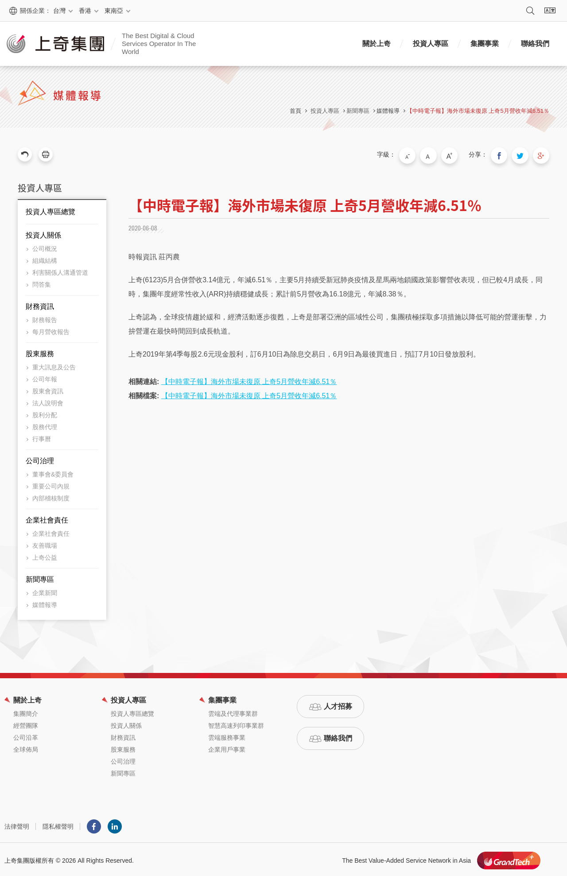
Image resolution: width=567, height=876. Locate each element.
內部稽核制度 (51, 495)
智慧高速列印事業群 (236, 723)
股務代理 (44, 424)
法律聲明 (16, 824)
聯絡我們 (535, 43)
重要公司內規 (51, 484)
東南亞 (114, 10)
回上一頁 (25, 154)
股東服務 (40, 351)
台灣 (59, 10)
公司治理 (40, 458)
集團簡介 (25, 711)
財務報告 (44, 317)
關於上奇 (376, 43)
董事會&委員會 (53, 472)
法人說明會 (47, 400)
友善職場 (44, 543)
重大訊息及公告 (54, 365)
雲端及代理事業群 (233, 711)
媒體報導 (388, 111)
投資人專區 (430, 43)
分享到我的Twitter (524, 154)
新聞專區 (40, 577)
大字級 (457, 154)
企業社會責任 (47, 518)
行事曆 (41, 436)
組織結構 (44, 258)
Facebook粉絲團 (94, 824)
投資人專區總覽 (50, 209)
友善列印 (46, 154)
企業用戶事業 (226, 747)
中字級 (439, 154)
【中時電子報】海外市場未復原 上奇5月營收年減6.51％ (478, 111)
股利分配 (44, 412)
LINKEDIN (115, 824)
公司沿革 (25, 735)
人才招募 (338, 704)
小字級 (420, 154)
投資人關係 (43, 233)
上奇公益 (44, 555)
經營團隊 (25, 723)
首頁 (295, 111)
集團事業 (484, 43)
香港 (85, 10)
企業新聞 (44, 590)
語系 (549, 10)
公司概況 (44, 246)
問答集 (41, 282)
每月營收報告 (51, 329)
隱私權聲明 (58, 824)
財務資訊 (40, 304)
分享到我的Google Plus (542, 154)
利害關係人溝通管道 (60, 270)
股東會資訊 (47, 388)
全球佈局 (25, 747)
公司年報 (44, 376)
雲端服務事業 (226, 735)
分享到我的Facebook (505, 154)
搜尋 (530, 10)
